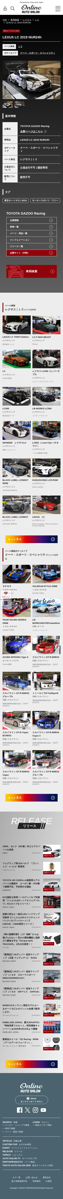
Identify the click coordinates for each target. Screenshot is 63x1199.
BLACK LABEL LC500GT (15, 517)
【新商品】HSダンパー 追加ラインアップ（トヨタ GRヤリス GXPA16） (21, 990)
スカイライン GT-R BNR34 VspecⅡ (45, 734)
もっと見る (15, 539)
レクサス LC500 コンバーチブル (46, 373)
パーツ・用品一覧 (18, 233)
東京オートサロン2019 (15, 200)
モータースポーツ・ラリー (45, 200)
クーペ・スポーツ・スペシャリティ (37, 53)
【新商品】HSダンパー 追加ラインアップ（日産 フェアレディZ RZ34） (21, 956)
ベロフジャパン (9, 870)
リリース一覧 (16, 246)
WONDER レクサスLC (14, 442)
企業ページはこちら (31, 131)
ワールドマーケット (11, 1015)
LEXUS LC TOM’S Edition (16, 337)
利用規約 (37, 1181)
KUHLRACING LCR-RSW (45, 480)
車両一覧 (14, 227)
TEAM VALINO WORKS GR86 (14, 621)
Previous (6, 80)
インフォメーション (20, 240)
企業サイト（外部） (20, 253)
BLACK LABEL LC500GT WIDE (15, 482)
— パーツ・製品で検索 (13, 1132)
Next (57, 80)
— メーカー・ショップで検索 (16, 1125)
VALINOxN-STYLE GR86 (44, 586)
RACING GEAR (9, 961)
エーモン (6, 947)
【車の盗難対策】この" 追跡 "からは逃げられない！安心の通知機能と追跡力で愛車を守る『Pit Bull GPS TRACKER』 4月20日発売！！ (21, 939)
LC (4, 371)
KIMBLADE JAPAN (11, 1032)
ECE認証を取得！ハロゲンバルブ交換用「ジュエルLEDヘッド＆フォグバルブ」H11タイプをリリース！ (21, 900)
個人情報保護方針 (19, 1181)
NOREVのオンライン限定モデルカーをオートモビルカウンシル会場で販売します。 (21, 1008)
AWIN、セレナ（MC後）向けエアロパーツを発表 (21, 848)
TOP (5, 20)
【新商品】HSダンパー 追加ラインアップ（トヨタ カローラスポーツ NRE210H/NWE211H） (21, 974)
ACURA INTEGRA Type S (15, 657)
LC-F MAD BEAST (41, 337)
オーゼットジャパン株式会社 (14, 1046)
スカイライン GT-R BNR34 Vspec (16, 773)
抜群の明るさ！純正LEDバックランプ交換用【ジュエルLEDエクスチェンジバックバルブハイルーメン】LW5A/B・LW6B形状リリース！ (21, 919)
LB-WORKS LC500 (42, 408)
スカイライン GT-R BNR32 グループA (16, 695)
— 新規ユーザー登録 (42, 1125)
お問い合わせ (32, 1177)
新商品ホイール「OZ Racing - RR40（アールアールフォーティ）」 (20, 1041)
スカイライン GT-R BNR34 (45, 657)
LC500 (6, 408)
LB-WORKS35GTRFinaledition (46, 621)
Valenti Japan (8, 907)
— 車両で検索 (9, 1128)
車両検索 (14, 20)
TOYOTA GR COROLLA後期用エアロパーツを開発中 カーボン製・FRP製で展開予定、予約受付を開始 (21, 883)
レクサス (27, 20)
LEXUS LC (38, 517)
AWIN (5, 853)
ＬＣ (37, 20)
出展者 (49, 1181)
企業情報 (14, 220)
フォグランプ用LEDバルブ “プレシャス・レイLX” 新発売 (21, 865)
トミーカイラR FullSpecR (45, 693)
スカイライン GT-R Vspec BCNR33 (16, 734)
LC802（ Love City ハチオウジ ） (45, 444)
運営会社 (47, 1177)
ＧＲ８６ (7, 586)
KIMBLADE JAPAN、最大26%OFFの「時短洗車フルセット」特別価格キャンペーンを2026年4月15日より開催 (21, 1025)
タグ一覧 (16, 1177)
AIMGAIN (7, 890)
